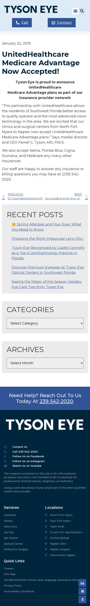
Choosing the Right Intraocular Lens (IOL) (47, 239)
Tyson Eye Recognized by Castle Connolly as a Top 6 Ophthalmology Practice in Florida (48, 253)
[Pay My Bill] (82, 599)
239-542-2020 (56, 401)
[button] (75, 11)
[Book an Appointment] (82, 583)
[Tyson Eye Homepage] (34, 11)
